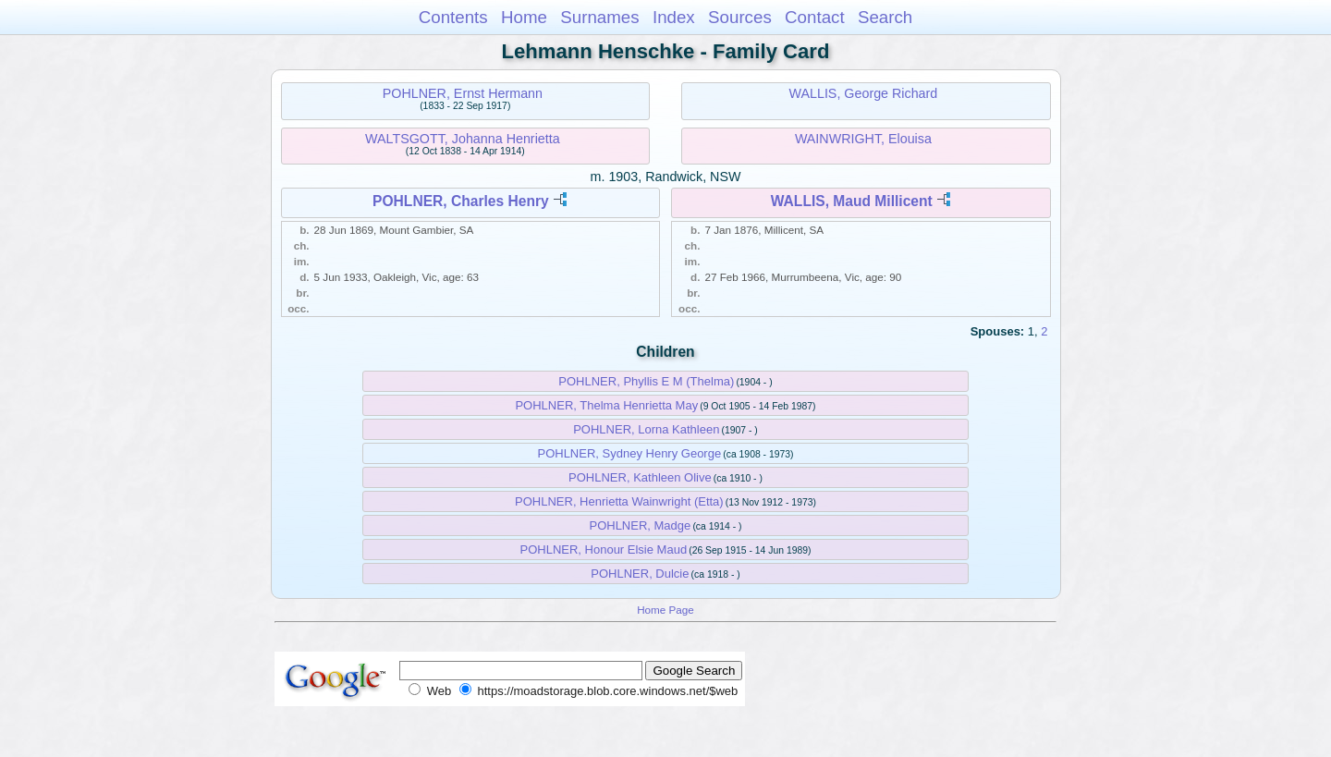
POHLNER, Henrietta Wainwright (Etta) (619, 501)
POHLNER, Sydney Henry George (629, 453)
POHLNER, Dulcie (640, 573)
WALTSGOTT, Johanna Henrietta (462, 138)
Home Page (665, 610)
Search (885, 17)
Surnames (599, 17)
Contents (453, 17)
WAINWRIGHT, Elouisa (863, 138)
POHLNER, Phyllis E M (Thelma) (646, 381)
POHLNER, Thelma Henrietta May (606, 405)
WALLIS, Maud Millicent (852, 201)
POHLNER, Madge (639, 525)
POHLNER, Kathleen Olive (640, 477)
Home (524, 17)
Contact (815, 17)
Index (674, 17)
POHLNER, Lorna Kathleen (646, 429)
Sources (740, 17)
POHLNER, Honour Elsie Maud (603, 549)
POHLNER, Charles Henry (460, 201)
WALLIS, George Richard (863, 93)
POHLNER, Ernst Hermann (463, 93)
